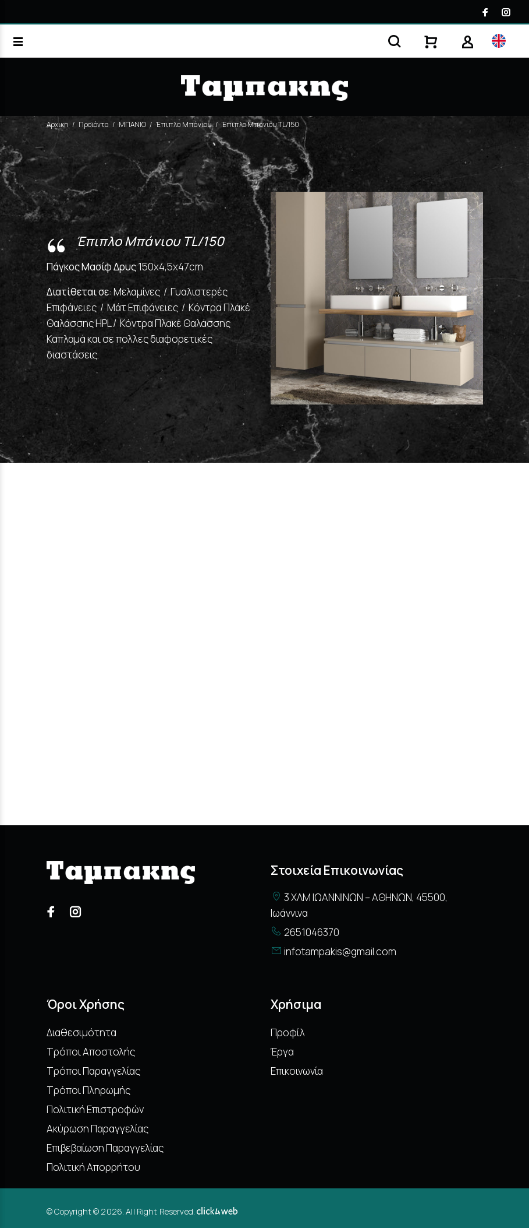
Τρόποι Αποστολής (91, 1051)
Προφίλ (288, 1032)
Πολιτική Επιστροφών (95, 1109)
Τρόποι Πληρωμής (88, 1090)
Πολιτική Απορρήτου (93, 1167)
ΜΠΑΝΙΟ (132, 124)
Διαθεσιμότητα (81, 1032)
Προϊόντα (94, 124)
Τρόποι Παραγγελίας (93, 1071)
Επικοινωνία (297, 1071)
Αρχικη (58, 124)
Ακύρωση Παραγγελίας (97, 1128)
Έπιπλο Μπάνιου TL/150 (260, 124)
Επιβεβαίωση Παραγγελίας (105, 1148)
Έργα (282, 1051)
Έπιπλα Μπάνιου (184, 124)
